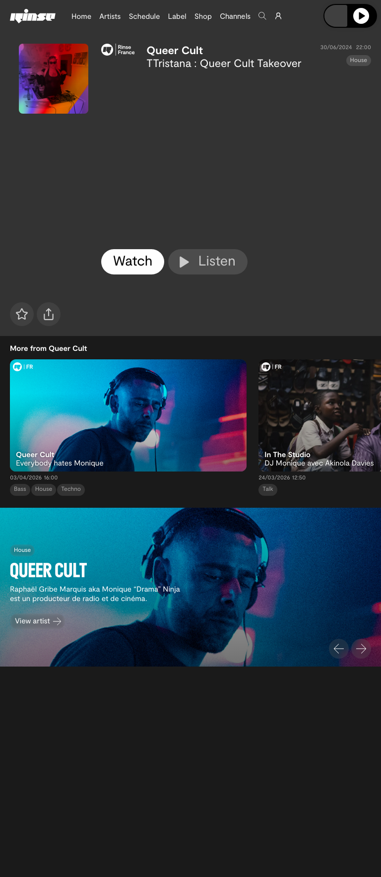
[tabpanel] (236, 157)
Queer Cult (174, 50)
